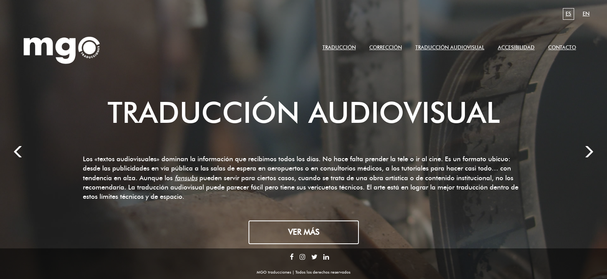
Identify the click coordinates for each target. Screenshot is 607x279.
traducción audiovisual (449, 47)
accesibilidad (516, 47)
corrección (385, 47)
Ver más (303, 232)
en (586, 13)
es (568, 13)
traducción (339, 47)
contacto (562, 47)
